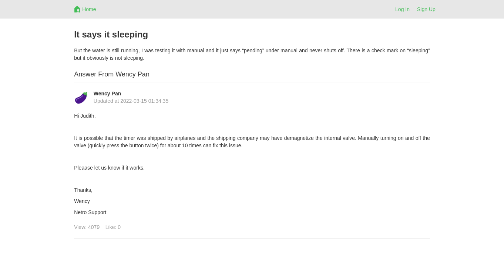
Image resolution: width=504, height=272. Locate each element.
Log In (402, 9)
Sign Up (426, 9)
